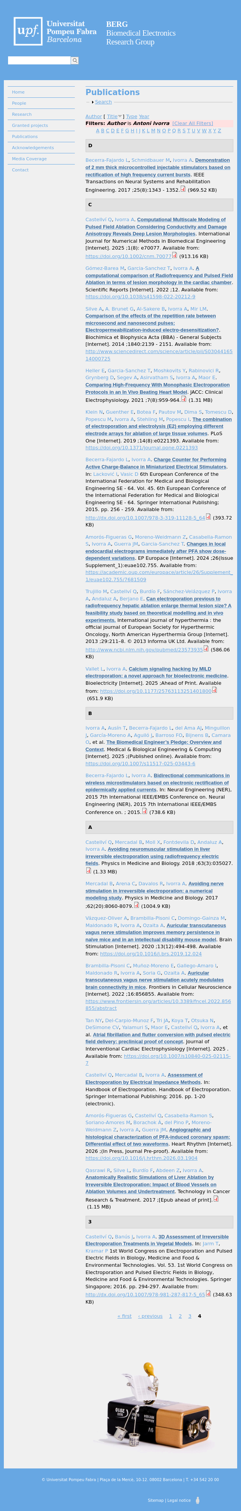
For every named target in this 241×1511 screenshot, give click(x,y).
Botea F (146, 412)
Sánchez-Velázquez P (189, 591)
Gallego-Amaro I (196, 965)
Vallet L (95, 669)
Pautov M (169, 412)
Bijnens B (197, 735)
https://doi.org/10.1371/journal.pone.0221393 (142, 448)
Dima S (193, 412)
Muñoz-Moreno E (153, 965)
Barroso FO (168, 735)
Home (18, 92)
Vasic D (130, 474)
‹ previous (150, 1316)
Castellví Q (99, 219)
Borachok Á (148, 1122)
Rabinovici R (204, 370)
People (19, 103)
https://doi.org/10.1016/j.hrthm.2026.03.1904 (142, 1158)
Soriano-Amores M (108, 1122)
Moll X (152, 842)
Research (21, 114)
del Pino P (176, 1122)
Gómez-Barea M (105, 268)
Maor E (206, 377)
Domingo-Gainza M (201, 918)
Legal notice (179, 1500)
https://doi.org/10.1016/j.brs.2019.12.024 (151, 954)
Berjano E (131, 599)
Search (103, 102)
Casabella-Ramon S (188, 1115)
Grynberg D (100, 377)
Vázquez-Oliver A (106, 918)
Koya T (180, 1020)
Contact (20, 170)
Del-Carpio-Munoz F (129, 1020)
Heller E (95, 370)
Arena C (125, 883)
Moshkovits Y (169, 370)
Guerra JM (126, 544)
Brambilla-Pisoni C (152, 918)
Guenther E (120, 412)
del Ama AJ (188, 728)
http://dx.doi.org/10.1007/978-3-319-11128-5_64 (145, 518)
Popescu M (99, 419)
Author (94, 116)
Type (131, 116)
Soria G (152, 973)
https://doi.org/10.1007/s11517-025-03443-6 (140, 763)
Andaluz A (104, 599)
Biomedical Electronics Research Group (141, 33)
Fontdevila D (178, 842)
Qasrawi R (98, 1170)
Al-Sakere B (151, 309)
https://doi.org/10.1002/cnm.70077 (129, 256)
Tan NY (94, 1020)
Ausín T (117, 728)
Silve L (121, 1170)
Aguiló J (143, 735)
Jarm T (210, 1243)
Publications (25, 136)
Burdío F (150, 591)
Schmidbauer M (151, 160)
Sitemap (155, 1500)
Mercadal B (128, 842)
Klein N (94, 412)
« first (124, 1316)
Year (144, 116)
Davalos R (151, 883)
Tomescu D (218, 412)
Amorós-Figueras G (109, 537)
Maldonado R (101, 925)
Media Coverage (29, 158)
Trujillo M (96, 591)
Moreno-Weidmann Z (160, 537)
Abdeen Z (168, 1170)
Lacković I (105, 474)
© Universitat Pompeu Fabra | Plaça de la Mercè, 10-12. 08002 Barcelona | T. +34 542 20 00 (130, 1480)
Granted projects (30, 125)
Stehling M (150, 419)
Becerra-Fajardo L (107, 160)
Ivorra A (182, 160)
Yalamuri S (135, 1027)
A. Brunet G (119, 309)
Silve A (94, 309)
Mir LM (198, 309)
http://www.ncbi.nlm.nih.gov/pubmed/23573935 (144, 650)
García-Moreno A (110, 735)
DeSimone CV (102, 1027)
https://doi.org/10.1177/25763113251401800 (155, 691)
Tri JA (162, 1020)
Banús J (124, 1237)
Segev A (127, 377)
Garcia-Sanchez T (148, 268)
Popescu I (178, 419)
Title (112, 116)
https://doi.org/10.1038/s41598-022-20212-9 (140, 296)
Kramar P (97, 1251)
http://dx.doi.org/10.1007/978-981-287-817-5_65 (145, 1294)
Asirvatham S (156, 377)
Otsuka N (202, 1020)
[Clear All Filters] (192, 123)
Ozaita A (153, 925)
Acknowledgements (33, 147)
